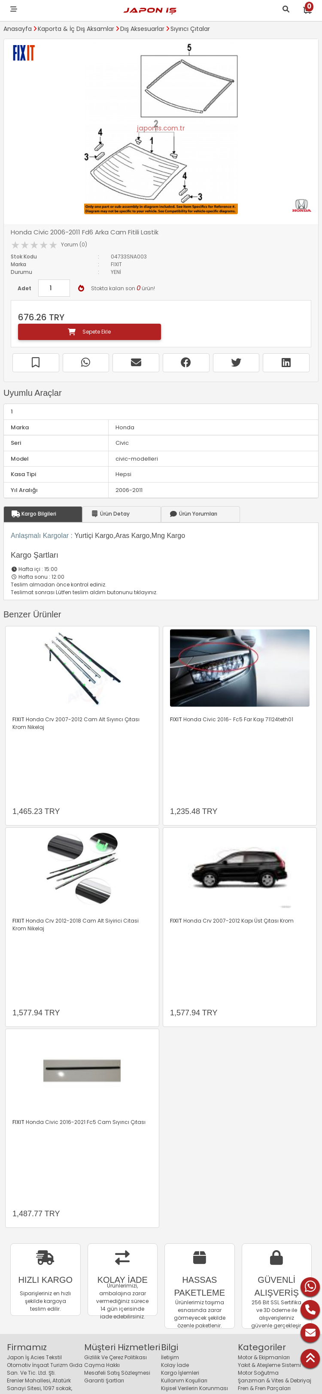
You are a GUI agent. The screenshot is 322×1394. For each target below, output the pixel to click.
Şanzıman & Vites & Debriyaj (274, 1380)
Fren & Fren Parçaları (264, 1388)
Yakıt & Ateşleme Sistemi (269, 1365)
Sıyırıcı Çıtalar (190, 28)
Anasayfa (17, 28)
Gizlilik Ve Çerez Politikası (115, 1357)
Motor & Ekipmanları (264, 1357)
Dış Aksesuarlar (142, 28)
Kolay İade (175, 1365)
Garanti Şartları (104, 1380)
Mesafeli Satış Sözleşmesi (117, 1372)
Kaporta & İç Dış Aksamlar (76, 28)
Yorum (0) (74, 244)
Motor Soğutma (258, 1372)
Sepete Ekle (89, 331)
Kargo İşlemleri (180, 1372)
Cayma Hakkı (102, 1365)
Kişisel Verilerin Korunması (194, 1388)
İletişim (170, 1357)
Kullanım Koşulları (184, 1380)
